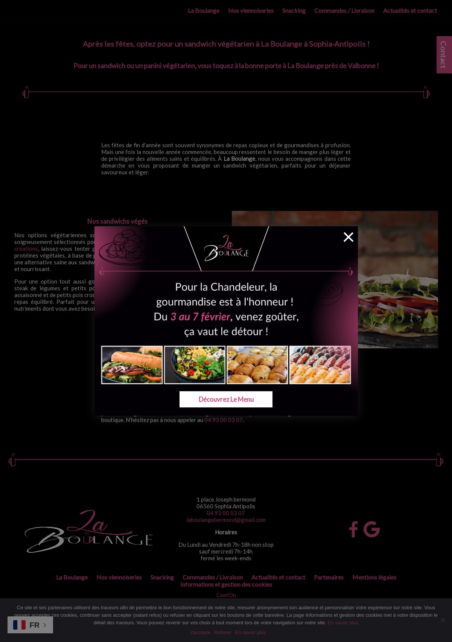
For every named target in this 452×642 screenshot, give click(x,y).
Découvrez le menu (226, 399)
